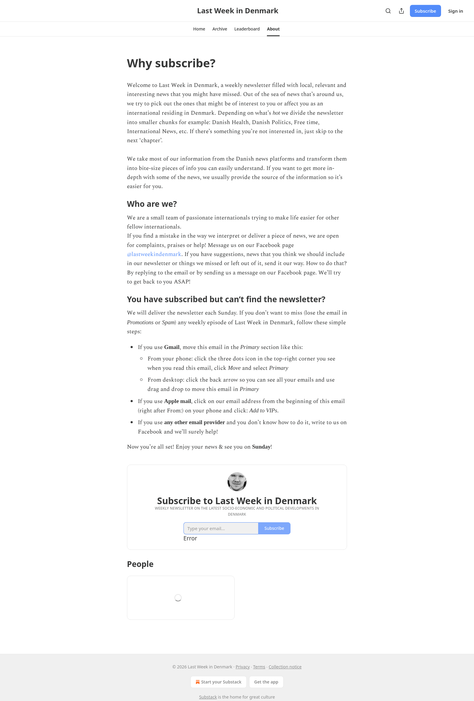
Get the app (266, 682)
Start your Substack (217, 682)
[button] (199, 29)
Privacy (242, 667)
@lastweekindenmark (154, 254)
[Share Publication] (401, 11)
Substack (208, 697)
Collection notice (285, 667)
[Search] (388, 11)
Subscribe (425, 11)
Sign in (455, 11)
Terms (259, 667)
